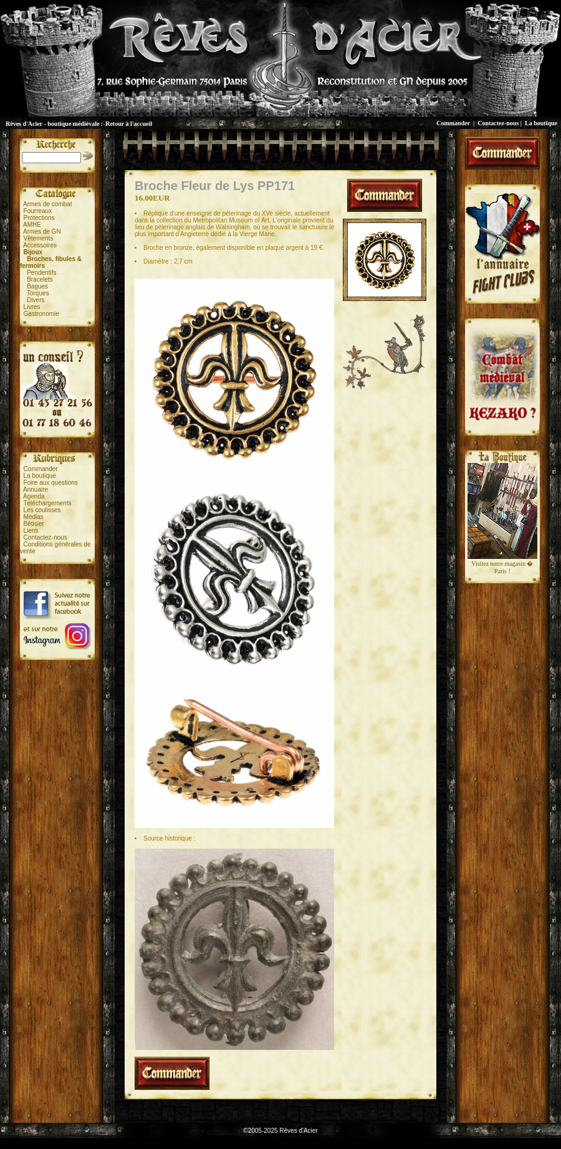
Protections (39, 217)
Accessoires (40, 245)
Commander (453, 123)
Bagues (37, 286)
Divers (35, 300)
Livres (32, 306)
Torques (38, 293)
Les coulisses (42, 510)
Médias (34, 516)
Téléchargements (47, 503)
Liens (31, 530)
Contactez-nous (498, 123)
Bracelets (40, 279)
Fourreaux (38, 210)
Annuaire (35, 489)
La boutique (541, 123)
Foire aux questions (51, 482)
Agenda (33, 496)
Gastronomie (41, 313)
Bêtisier (34, 523)
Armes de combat (47, 204)
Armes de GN (42, 231)
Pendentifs (41, 272)
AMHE (32, 224)
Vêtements (39, 238)
